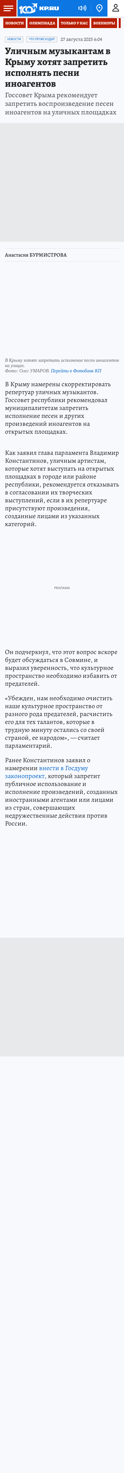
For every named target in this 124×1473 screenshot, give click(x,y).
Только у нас (74, 23)
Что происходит (42, 39)
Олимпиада (42, 23)
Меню (6, 8)
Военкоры (104, 23)
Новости (14, 23)
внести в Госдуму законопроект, (46, 772)
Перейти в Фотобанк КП (76, 370)
